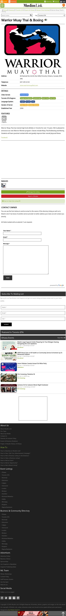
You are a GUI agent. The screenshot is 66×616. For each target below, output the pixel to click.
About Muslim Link (6, 429)
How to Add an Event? (7, 460)
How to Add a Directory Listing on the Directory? (14, 456)
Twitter (6, 597)
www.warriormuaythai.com (29, 85)
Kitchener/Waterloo (7, 496)
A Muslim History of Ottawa (13, 444)
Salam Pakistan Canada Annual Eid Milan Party (32, 363)
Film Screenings (21, 378)
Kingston (4, 504)
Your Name (7, 230)
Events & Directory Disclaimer (9, 441)
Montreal (4, 478)
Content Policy (4, 577)
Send (7, 278)
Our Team (3, 431)
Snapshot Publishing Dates (8, 567)
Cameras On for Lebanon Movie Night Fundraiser (32, 385)
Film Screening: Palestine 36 (26, 374)
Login (62, 1)
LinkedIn (14, 597)
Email (5, 237)
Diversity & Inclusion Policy (8, 438)
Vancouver (5, 486)
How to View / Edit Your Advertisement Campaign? (15, 453)
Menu (2, 5)
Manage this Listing (33, 192)
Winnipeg (4, 502)
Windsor (4, 491)
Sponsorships (4, 561)
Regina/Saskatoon (7, 507)
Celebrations (20, 367)
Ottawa (4, 472)
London (4, 488)
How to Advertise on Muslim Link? (10, 451)
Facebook (4, 137)
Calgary (4, 483)
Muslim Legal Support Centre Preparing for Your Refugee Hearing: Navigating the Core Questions (38, 343)
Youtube (10, 597)
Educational (20, 347)
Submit (6, 324)
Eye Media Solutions (14, 610)
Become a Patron (5, 559)
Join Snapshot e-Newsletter (8, 564)
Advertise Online (5, 556)
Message (6, 243)
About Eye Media (5, 434)
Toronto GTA (5, 475)
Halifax (4, 499)
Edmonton (5, 480)
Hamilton (4, 494)
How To (3, 447)
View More (61, 338)
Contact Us (3, 436)
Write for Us (4, 585)
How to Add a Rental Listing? (8, 465)
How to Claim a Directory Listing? (10, 458)
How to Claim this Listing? (11, 201)
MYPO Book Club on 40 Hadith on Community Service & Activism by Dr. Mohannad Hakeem (39, 353)
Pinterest (18, 597)
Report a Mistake (33, 196)
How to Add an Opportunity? (9, 463)
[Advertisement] (33, 409)
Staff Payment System (6, 579)
